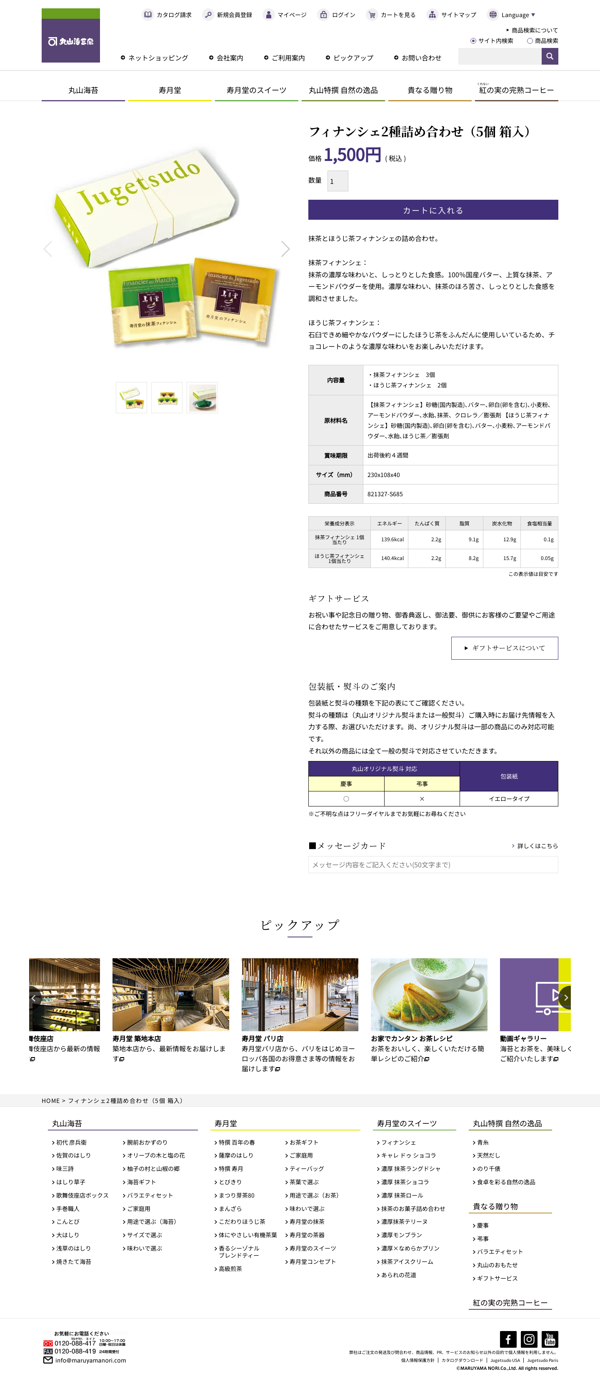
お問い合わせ (422, 58)
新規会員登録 (234, 14)
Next (285, 249)
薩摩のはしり (236, 1156)
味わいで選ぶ (144, 1249)
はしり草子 (70, 1182)
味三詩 (65, 1169)
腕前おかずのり (147, 1142)
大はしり (68, 1235)
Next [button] (564, 999)
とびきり (230, 1182)
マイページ (292, 14)
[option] (170, 1011)
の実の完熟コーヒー (515, 89)
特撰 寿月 (231, 1169)
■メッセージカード (347, 846)
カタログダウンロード (463, 1360)
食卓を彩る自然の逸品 (506, 1182)
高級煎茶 (230, 1269)
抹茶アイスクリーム (407, 1262)
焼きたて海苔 (73, 1262)
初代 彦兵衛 (71, 1142)
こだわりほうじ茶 (242, 1222)
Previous (47, 249)
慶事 (483, 1225)
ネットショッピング (158, 58)
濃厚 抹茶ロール (402, 1195)
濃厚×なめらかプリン (410, 1249)
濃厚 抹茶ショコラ (405, 1182)
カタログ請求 (174, 14)
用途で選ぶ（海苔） (153, 1222)
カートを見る (398, 14)
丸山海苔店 (71, 35)
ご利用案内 (288, 58)
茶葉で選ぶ (304, 1182)
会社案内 (230, 58)
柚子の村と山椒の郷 (153, 1169)
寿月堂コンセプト (313, 1262)
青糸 (483, 1142)
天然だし (488, 1156)
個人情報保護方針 (418, 1360)
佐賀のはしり (73, 1156)
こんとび (68, 1222)
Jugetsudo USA (505, 1360)
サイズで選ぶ (144, 1235)
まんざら (230, 1209)
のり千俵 (488, 1169)
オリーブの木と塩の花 (156, 1156)
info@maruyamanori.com (90, 1359)
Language (515, 14)
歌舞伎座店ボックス (82, 1195)
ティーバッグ (307, 1169)
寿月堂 (170, 89)
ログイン (343, 14)
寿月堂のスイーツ (257, 89)
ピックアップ (353, 58)
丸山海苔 (83, 89)
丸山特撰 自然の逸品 (343, 89)
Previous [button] (35, 999)
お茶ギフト (304, 1142)
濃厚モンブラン (401, 1235)
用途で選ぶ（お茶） (316, 1195)
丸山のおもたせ (497, 1265)
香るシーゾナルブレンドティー (239, 1253)
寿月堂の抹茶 (307, 1222)
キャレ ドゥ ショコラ (408, 1156)
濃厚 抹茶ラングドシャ (411, 1169)
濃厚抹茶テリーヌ (404, 1222)
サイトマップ (458, 14)
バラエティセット (150, 1195)
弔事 (483, 1239)
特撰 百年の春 (237, 1142)
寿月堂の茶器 (307, 1235)
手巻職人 (68, 1209)
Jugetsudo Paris (543, 1360)
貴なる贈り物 (430, 89)
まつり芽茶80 (237, 1195)
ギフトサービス (497, 1279)
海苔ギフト (141, 1182)
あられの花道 (398, 1275)
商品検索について (535, 30)
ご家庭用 (138, 1209)
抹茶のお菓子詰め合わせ (413, 1209)
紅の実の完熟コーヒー (510, 1302)
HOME (51, 1101)
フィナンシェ (398, 1142)
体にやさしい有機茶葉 (248, 1235)
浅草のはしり (73, 1249)
